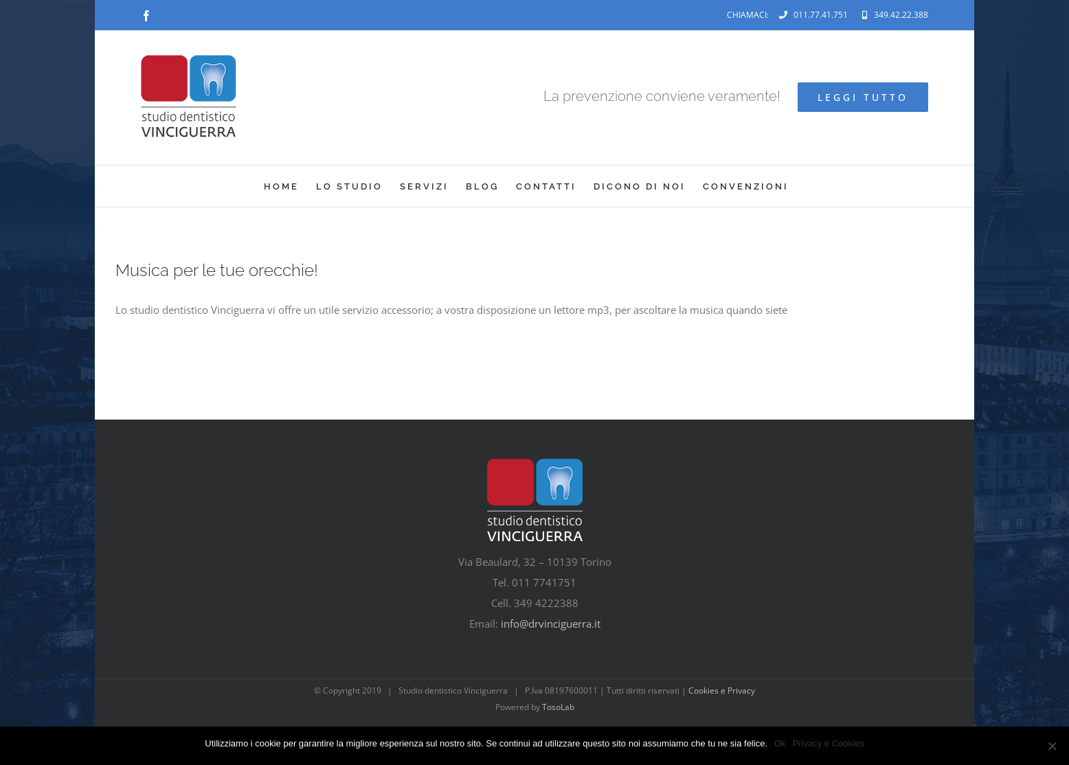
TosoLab (558, 707)
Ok (780, 743)
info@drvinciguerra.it (550, 623)
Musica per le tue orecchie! (216, 270)
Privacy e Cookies (828, 743)
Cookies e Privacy (721, 690)
